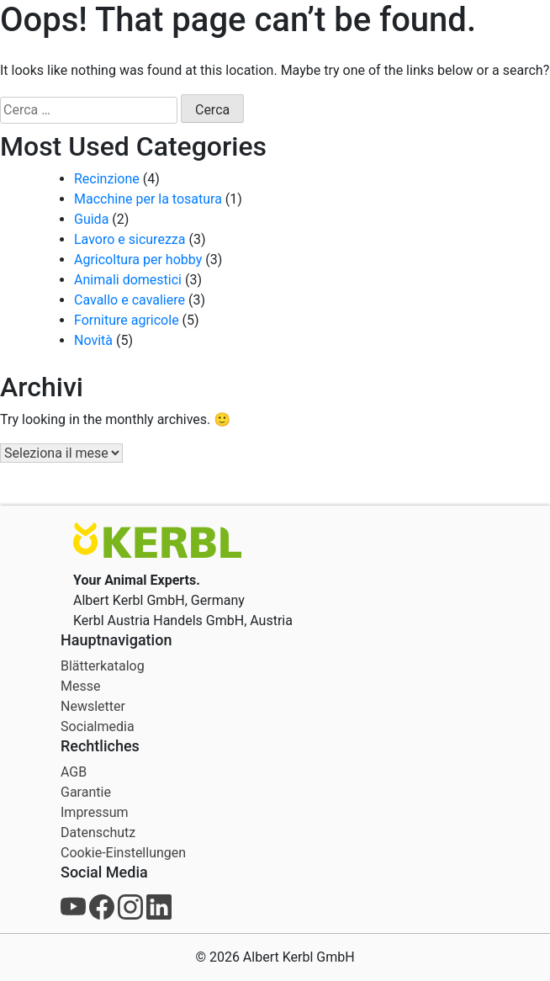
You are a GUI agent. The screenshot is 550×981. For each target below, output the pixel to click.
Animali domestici (128, 280)
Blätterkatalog (103, 666)
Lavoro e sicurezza (129, 239)
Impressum (95, 812)
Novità (93, 340)
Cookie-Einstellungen (123, 853)
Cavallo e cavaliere (129, 300)
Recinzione (107, 179)
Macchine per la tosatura (148, 199)
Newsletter (93, 706)
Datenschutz (98, 832)
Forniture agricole (126, 320)
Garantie (86, 792)
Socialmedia (98, 726)
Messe (80, 686)
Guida (91, 219)
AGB (74, 772)
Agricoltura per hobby (138, 260)
